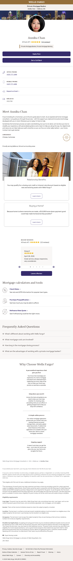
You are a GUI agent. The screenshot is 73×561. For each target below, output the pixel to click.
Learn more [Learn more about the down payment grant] (36, 222)
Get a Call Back (36, 60)
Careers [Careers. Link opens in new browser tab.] (18, 555)
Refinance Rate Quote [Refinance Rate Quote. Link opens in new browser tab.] (18, 310)
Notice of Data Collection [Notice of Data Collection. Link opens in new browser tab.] (9, 552)
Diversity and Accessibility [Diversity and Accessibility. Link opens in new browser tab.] (32, 555)
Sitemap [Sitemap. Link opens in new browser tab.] (50, 552)
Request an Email (12, 91)
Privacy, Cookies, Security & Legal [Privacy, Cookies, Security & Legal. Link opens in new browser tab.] (12, 549)
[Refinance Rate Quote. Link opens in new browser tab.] (4, 312)
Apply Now (36, 54)
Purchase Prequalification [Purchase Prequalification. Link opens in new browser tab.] (19, 300)
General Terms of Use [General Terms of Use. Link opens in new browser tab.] (27, 552)
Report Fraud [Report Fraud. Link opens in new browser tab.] (41, 552)
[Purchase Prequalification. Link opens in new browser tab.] (4, 301)
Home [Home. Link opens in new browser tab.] (58, 552)
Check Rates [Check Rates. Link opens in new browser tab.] (14, 289)
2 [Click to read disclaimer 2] (51, 213)
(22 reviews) (45, 42)
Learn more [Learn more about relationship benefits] (36, 196)
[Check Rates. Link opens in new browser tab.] (4, 290)
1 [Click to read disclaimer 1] (51, 187)
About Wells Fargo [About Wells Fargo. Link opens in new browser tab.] (7, 555)
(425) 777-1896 (12, 84)
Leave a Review (36, 273)
